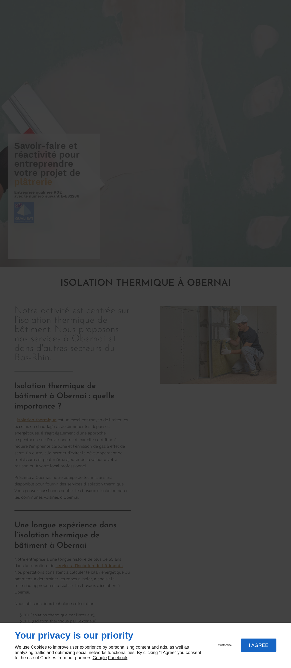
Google (100, 657)
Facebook (117, 657)
